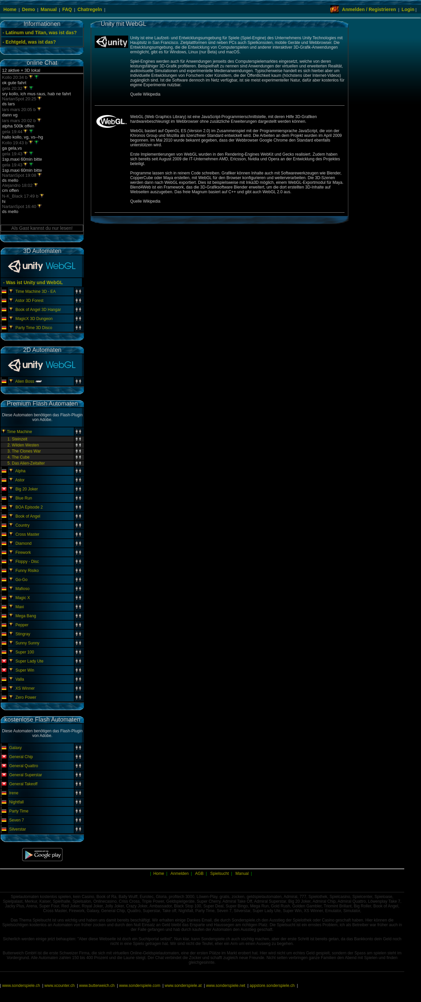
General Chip (21, 756)
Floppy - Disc (27, 561)
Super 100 (24, 652)
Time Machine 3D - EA (35, 291)
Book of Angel (27, 516)
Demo (28, 9)
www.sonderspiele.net (225, 985)
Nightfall (16, 802)
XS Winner (25, 688)
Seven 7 (16, 820)
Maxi (19, 606)
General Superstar (25, 775)
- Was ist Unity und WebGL (32, 282)
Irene (13, 793)
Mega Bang (25, 616)
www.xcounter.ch (59, 985)
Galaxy (15, 747)
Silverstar (17, 829)
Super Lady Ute (29, 661)
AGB (199, 873)
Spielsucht (219, 873)
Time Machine (19, 431)
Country (22, 525)
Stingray (22, 634)
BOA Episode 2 (29, 507)
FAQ (67, 9)
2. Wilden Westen (23, 445)
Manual (49, 9)
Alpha (20, 471)
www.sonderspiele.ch (21, 985)
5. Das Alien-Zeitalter (26, 463)
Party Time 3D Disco (33, 327)
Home (9, 9)
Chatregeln (90, 9)
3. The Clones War (24, 451)
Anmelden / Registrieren (369, 9)
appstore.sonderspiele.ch (272, 985)
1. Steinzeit (17, 439)
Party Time (18, 811)
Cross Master (27, 534)
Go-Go (21, 579)
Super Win (24, 670)
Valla (19, 679)
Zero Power (25, 697)
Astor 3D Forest (29, 300)
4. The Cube (18, 457)
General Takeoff (23, 784)
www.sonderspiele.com (139, 985)
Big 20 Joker (26, 489)
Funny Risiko (27, 570)
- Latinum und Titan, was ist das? (40, 32)
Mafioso (22, 588)
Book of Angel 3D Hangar (38, 309)
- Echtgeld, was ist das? (29, 42)
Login (408, 9)
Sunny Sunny (27, 643)
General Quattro (23, 765)
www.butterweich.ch (96, 985)
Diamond (23, 543)
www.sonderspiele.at (183, 985)
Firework (23, 552)
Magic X (22, 597)
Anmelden (180, 873)
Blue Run (23, 498)
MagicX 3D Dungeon (34, 318)
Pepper (22, 625)
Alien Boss (24, 381)
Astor (20, 480)
